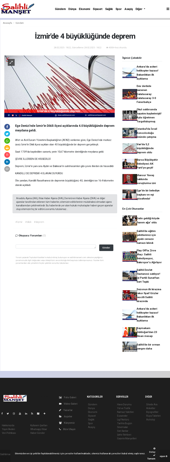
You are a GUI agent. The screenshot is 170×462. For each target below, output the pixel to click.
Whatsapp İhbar (38, 429)
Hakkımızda (8, 425)
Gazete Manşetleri (127, 438)
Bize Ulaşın (67, 429)
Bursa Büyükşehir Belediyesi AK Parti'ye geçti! (147, 163)
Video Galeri (68, 403)
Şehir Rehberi (124, 434)
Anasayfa (8, 23)
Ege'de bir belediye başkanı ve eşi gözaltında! (148, 194)
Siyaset (97, 9)
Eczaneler (122, 415)
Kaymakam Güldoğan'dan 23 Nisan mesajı (147, 332)
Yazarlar (66, 410)
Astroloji (150, 419)
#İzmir (19, 222)
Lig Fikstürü (123, 419)
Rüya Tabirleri (153, 415)
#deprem (39, 222)
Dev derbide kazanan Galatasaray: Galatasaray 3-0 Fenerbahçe (146, 94)
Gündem (60, 9)
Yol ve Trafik (123, 408)
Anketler (150, 408)
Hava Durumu (124, 404)
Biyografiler (152, 412)
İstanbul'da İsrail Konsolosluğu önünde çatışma (147, 132)
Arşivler (65, 416)
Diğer (139, 9)
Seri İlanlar (122, 431)
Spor (119, 9)
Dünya (72, 9)
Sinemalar (122, 427)
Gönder (106, 247)
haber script (6, 458)
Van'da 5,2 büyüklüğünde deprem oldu (145, 148)
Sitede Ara (151, 404)
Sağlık (109, 9)
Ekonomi (84, 9)
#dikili (28, 222)
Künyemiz (67, 422)
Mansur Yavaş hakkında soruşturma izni (146, 179)
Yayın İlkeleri (8, 429)
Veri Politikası (9, 433)
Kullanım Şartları (38, 425)
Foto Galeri (67, 397)
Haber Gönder (37, 433)
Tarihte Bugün (124, 423)
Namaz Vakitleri (125, 412)
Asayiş (129, 9)
